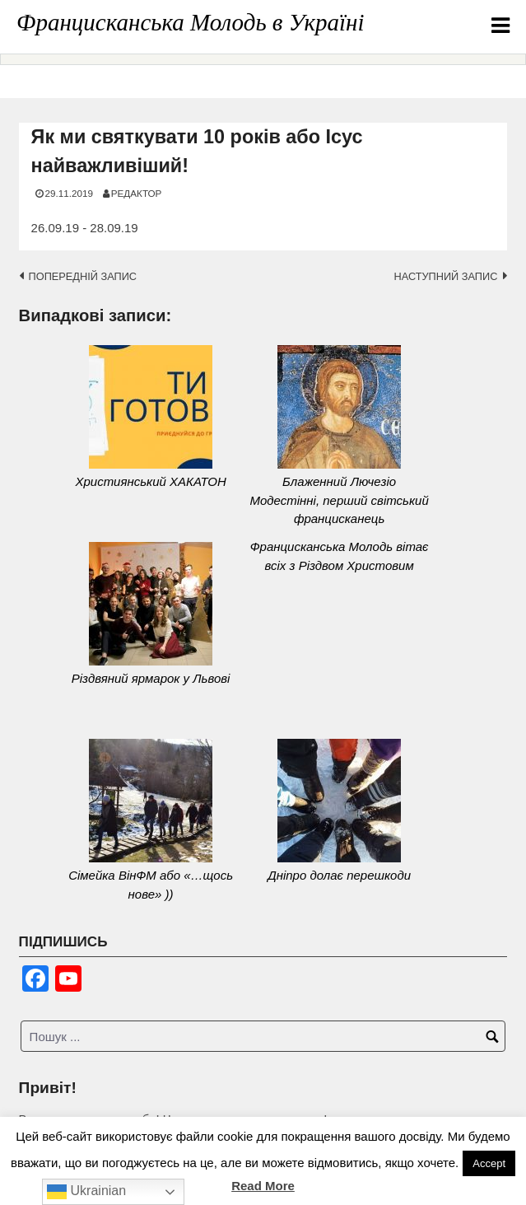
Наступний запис (445, 276)
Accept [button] (488, 1163)
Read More (263, 1186)
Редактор (136, 193)
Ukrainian (86, 1192)
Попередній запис (83, 276)
